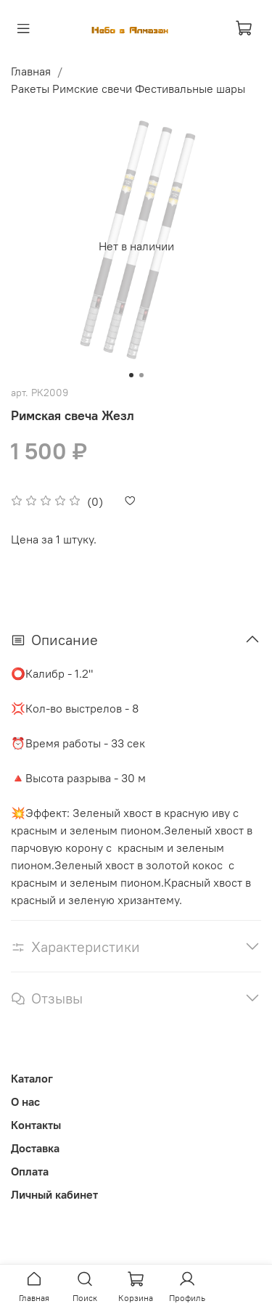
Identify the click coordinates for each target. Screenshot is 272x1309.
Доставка (35, 1148)
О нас (25, 1101)
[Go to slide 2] (141, 375)
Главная (31, 71)
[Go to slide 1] (131, 375)
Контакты (36, 1124)
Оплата (30, 1171)
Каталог (32, 1078)
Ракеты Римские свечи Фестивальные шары (128, 88)
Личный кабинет (54, 1194)
